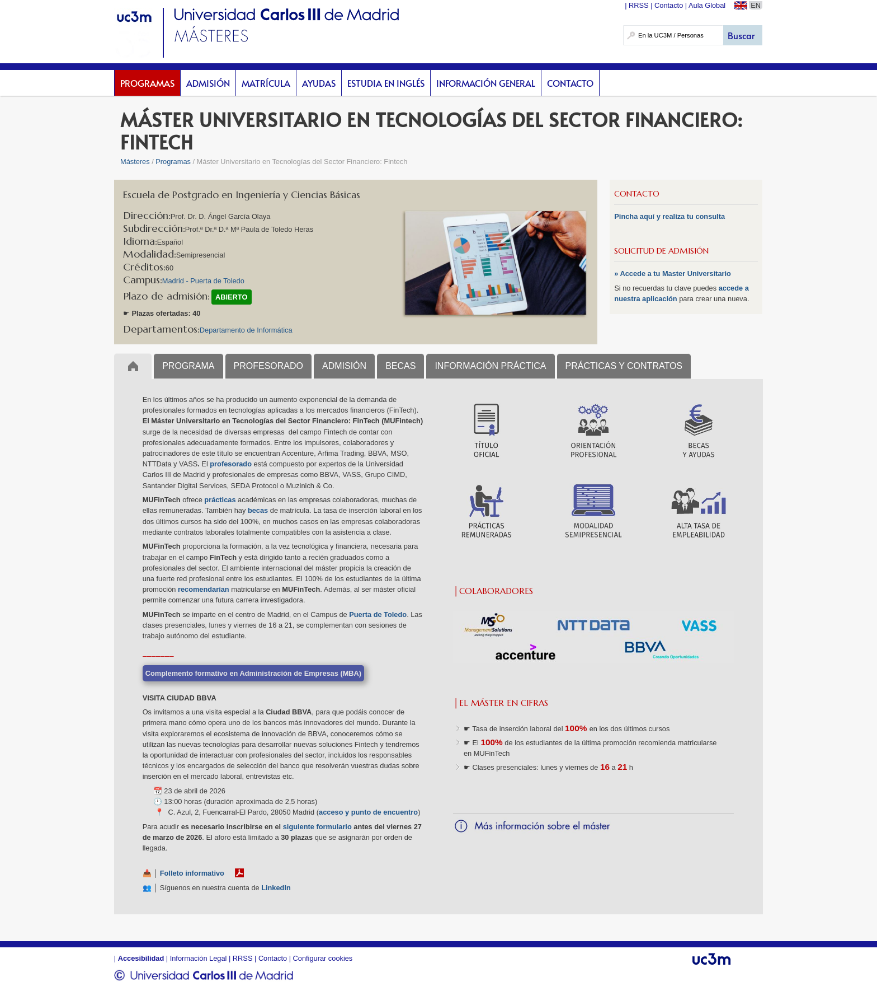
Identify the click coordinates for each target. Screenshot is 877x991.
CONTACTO (636, 194)
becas (258, 510)
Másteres (135, 161)
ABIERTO (231, 297)
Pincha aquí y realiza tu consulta (669, 216)
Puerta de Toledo (378, 614)
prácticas (219, 500)
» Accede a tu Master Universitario (672, 273)
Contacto (570, 83)
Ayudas (319, 83)
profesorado (231, 464)
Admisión (208, 83)
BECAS (400, 366)
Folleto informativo (192, 873)
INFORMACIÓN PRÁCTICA (490, 366)
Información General (485, 83)
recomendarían (203, 589)
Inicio (132, 366)
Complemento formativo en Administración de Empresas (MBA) (253, 673)
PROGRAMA (188, 366)
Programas (147, 83)
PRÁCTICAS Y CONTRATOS (624, 366)
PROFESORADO (268, 366)
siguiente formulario (317, 826)
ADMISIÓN (344, 366)
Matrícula (266, 83)
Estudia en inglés (386, 83)
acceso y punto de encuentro (368, 812)
